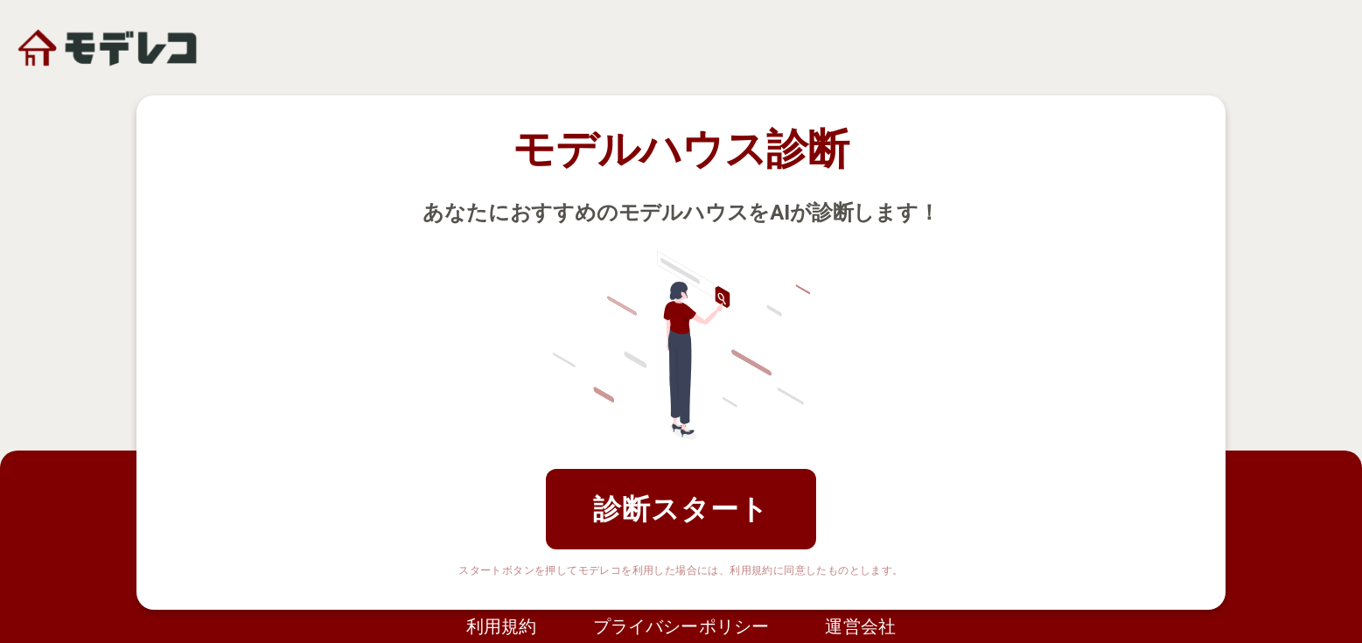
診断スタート (681, 509)
